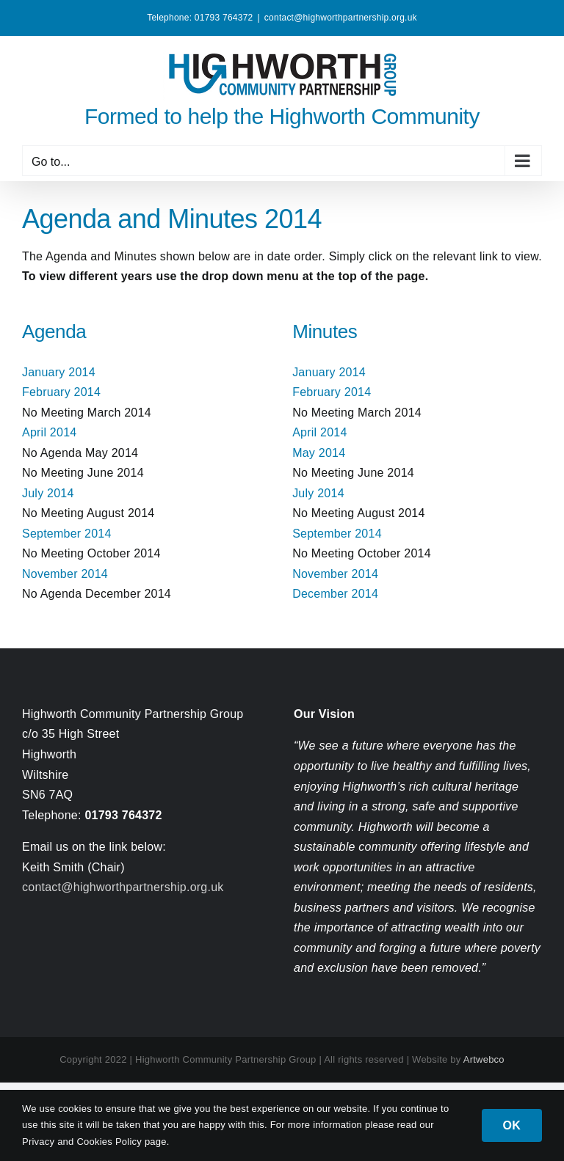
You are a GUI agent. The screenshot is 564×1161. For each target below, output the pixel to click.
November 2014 (65, 574)
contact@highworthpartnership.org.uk (340, 17)
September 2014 (67, 533)
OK (512, 1125)
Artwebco (484, 1059)
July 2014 (48, 493)
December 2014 (335, 593)
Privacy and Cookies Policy (83, 1141)
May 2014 (318, 453)
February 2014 (61, 392)
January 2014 (58, 372)
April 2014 (49, 432)
